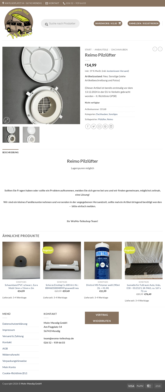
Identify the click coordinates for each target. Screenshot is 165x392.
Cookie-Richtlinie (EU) (14, 373)
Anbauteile (101, 49)
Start (88, 49)
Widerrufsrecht (10, 354)
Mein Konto (9, 367)
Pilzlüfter (102, 119)
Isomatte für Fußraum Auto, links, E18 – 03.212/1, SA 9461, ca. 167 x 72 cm (144, 288)
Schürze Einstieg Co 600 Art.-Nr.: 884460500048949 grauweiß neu (62, 286)
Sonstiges (113, 114)
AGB (5, 348)
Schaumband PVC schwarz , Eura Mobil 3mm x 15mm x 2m (21, 286)
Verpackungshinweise (14, 360)
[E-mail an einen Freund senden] (99, 126)
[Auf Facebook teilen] (88, 126)
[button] (108, 23)
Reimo (110, 119)
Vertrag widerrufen (102, 317)
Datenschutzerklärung (14, 323)
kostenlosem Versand (117, 71)
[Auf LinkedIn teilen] (111, 126)
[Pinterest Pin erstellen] (105, 126)
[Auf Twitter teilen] (93, 126)
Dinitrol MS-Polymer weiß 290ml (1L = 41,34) (103, 286)
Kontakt (7, 342)
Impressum (8, 329)
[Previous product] (160, 49)
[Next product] (155, 49)
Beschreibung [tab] (10, 152)
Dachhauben (119, 49)
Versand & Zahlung (13, 336)
